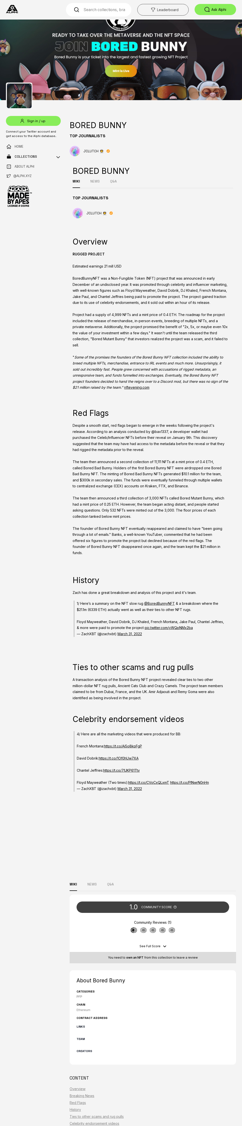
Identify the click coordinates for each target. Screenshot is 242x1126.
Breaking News (82, 1096)
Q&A (113, 181)
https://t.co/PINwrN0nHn (189, 782)
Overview (77, 1089)
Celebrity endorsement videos (94, 1123)
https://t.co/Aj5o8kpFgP (123, 746)
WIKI (76, 181)
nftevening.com (136, 387)
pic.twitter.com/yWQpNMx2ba (169, 628)
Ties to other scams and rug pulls (97, 1116)
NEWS (95, 181)
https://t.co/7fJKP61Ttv (121, 770)
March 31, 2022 (130, 634)
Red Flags (78, 1103)
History (75, 1109)
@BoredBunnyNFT (159, 603)
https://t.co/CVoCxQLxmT (148, 782)
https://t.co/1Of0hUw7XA (119, 758)
